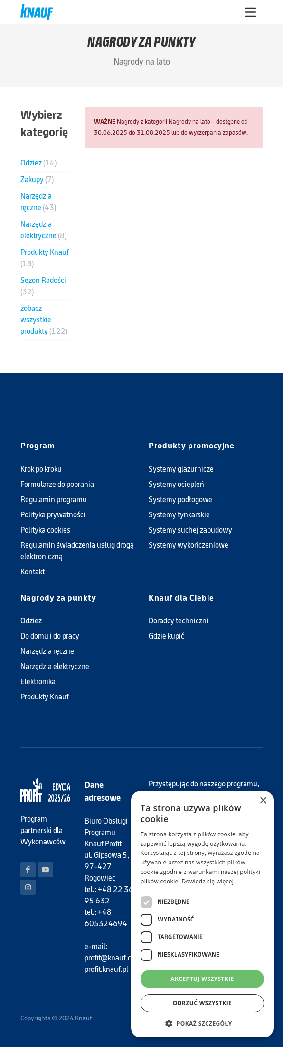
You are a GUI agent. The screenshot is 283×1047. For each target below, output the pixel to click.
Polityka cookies (45, 530)
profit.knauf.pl (106, 969)
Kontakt (32, 572)
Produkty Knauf (44, 258)
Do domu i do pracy (49, 636)
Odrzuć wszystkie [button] (202, 1003)
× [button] (262, 801)
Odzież (38, 163)
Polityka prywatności (52, 515)
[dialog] (202, 914)
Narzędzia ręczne (38, 202)
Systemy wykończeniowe (188, 545)
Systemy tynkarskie (179, 515)
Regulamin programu (53, 499)
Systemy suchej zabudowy (190, 530)
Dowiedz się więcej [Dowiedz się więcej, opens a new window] (207, 881)
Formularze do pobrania (57, 484)
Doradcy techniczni (178, 621)
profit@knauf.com (113, 958)
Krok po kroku (41, 469)
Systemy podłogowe (180, 499)
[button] (202, 1023)
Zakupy (37, 179)
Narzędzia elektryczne (43, 230)
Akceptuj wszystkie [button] (202, 979)
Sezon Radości (43, 286)
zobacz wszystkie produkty (43, 319)
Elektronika (38, 682)
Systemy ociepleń (176, 484)
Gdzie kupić (166, 636)
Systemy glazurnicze (181, 469)
